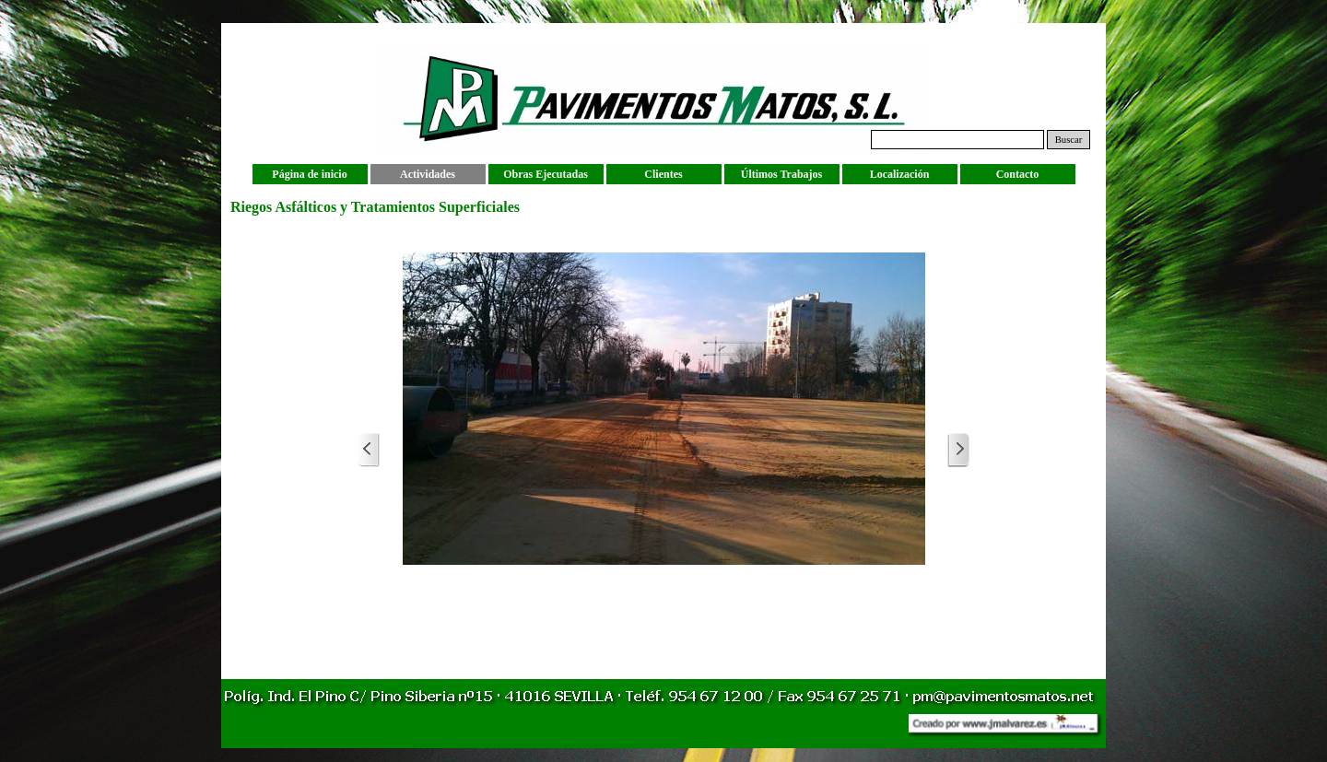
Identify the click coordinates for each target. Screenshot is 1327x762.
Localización (900, 174)
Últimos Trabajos (782, 174)
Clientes (663, 174)
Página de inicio (309, 174)
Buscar (1069, 140)
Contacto (1017, 174)
